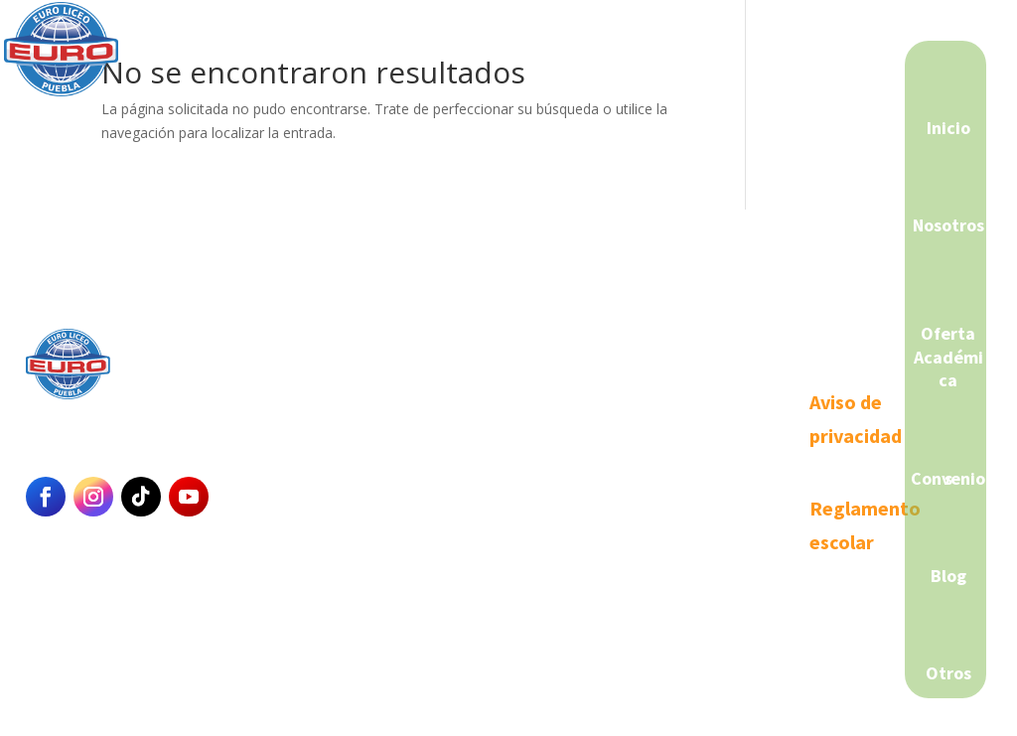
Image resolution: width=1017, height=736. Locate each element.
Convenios (948, 478)
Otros (948, 673)
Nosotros (948, 225)
